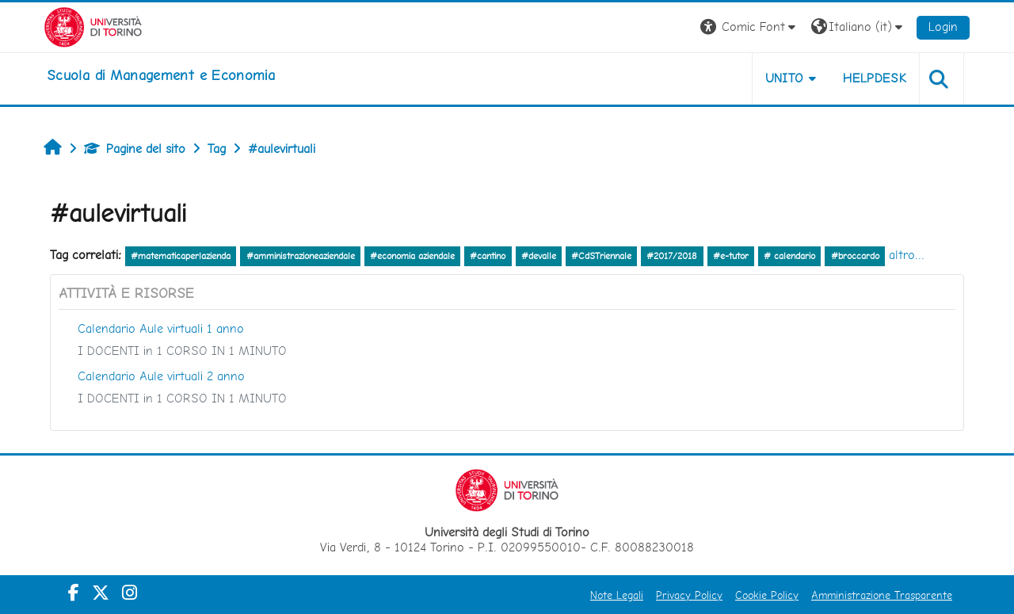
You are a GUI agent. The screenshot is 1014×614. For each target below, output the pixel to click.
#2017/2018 (671, 255)
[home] (161, 75)
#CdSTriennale (601, 255)
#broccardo (855, 255)
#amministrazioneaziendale (300, 255)
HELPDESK (874, 78)
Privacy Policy (689, 595)
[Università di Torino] (93, 25)
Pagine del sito (134, 148)
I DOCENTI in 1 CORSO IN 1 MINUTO (182, 350)
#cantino (487, 255)
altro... (906, 254)
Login (943, 26)
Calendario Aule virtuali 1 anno (161, 328)
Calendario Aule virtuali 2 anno (161, 375)
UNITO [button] (784, 78)
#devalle (538, 255)
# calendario (789, 255)
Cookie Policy (767, 595)
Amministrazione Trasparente (881, 595)
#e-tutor (731, 255)
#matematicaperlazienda (181, 255)
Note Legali (616, 595)
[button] (750, 27)
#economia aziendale (412, 255)
